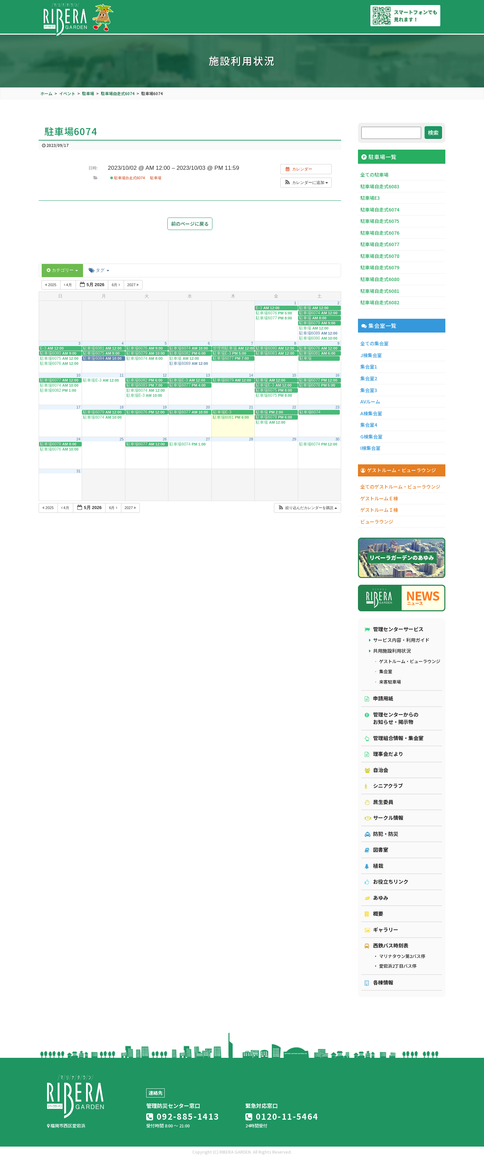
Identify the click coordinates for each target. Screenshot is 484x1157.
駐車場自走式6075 (379, 221)
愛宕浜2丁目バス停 (397, 966)
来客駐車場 (390, 682)
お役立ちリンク (386, 881)
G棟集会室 (371, 436)
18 (122, 407)
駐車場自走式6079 (379, 267)
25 (122, 439)
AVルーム (370, 401)
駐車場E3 (370, 197)
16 (337, 375)
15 (294, 375)
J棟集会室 (371, 355)
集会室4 (368, 424)
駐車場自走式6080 (379, 279)
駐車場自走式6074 (127, 178)
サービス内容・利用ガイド (401, 640)
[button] (306, 182)
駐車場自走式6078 (379, 256)
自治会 (376, 769)
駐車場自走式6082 (379, 302)
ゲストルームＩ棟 (379, 509)
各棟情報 (379, 982)
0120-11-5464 (282, 1116)
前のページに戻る (190, 223)
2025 (51, 285)
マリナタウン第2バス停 (402, 956)
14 (251, 375)
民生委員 (379, 801)
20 (208, 407)
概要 (374, 913)
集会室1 (368, 366)
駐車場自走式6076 (379, 232)
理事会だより (384, 753)
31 (78, 471)
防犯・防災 (381, 833)
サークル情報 (384, 817)
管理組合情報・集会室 (394, 737)
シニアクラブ (384, 785)
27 (208, 439)
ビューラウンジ (376, 521)
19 (165, 407)
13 (208, 375)
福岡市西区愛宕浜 (66, 1125)
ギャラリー (381, 929)
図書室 (376, 849)
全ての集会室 (374, 343)
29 (294, 439)
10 (78, 375)
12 (165, 375)
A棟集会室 (371, 413)
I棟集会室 (370, 448)
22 (294, 407)
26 (165, 439)
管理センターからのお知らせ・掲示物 (391, 718)
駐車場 (155, 178)
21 (251, 407)
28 (251, 439)
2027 (133, 285)
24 (78, 439)
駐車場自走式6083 (379, 186)
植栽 (374, 865)
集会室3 (368, 390)
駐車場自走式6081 (379, 290)
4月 (68, 285)
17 (78, 407)
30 (337, 439)
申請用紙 (379, 698)
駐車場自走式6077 (379, 244)
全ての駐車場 (374, 174)
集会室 (385, 671)
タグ (99, 270)
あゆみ (376, 897)
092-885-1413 (182, 1116)
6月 (116, 285)
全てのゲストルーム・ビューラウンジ (400, 486)
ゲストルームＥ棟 (379, 498)
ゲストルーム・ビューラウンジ (409, 661)
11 (122, 375)
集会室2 (368, 378)
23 (337, 407)
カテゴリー (62, 270)
